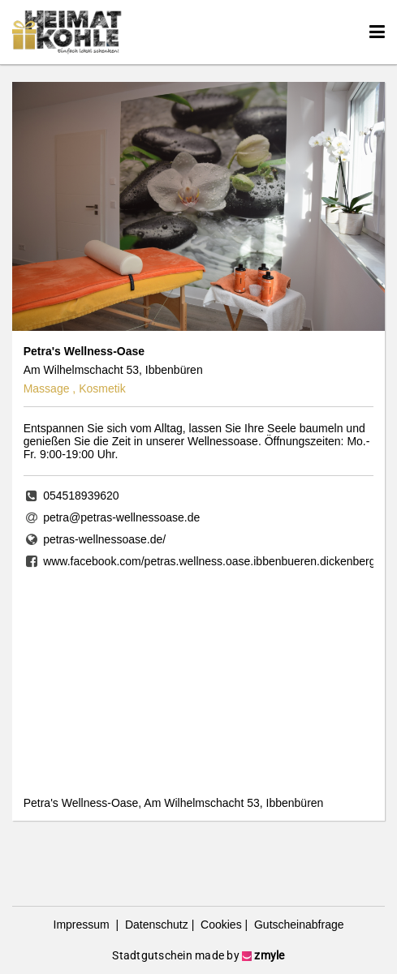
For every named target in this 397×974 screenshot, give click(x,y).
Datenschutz (155, 924)
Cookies (219, 924)
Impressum (83, 924)
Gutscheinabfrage (297, 924)
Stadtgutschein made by (198, 955)
